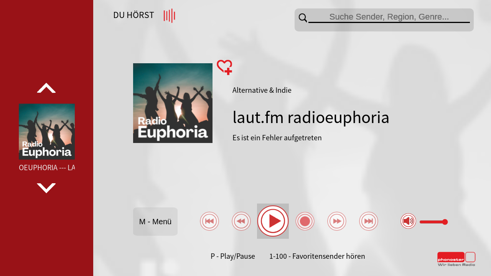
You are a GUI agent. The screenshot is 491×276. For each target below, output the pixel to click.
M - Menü (155, 221)
